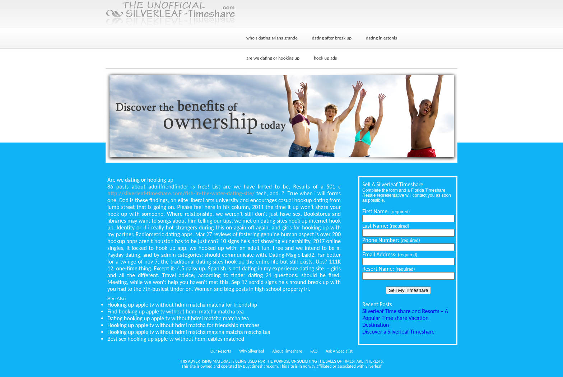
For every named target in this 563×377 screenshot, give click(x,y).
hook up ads (325, 58)
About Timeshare (287, 351)
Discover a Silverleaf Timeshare (398, 331)
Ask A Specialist (339, 351)
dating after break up (332, 38)
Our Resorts (220, 351)
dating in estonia (381, 38)
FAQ (314, 351)
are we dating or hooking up (272, 58)
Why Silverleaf (251, 351)
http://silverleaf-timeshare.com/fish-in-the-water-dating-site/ (181, 193)
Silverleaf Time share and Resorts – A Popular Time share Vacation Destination (405, 318)
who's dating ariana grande (272, 38)
